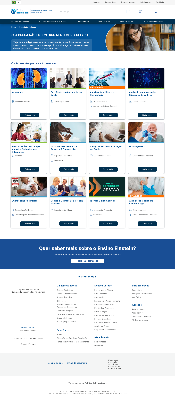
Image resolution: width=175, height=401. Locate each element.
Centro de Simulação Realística (70, 314)
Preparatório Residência (105, 330)
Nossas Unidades (64, 297)
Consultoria (137, 290)
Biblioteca (61, 301)
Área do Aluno (110, 2)
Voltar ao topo (88, 277)
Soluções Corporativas (142, 294)
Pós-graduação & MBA (104, 304)
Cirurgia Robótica (64, 318)
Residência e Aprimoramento (107, 301)
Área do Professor (128, 2)
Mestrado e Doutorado (104, 308)
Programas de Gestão (104, 315)
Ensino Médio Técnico (103, 290)
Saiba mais (30, 115)
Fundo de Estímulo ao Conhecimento (73, 342)
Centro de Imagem (65, 311)
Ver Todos (136, 297)
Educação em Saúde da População (72, 338)
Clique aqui (113, 360)
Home (13, 27)
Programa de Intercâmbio (105, 323)
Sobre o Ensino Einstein (67, 294)
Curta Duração (100, 312)
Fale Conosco (145, 2)
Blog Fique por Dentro (66, 322)
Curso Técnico (100, 294)
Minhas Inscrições (140, 320)
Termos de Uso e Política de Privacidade (87, 383)
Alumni (60, 335)
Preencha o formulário (87, 261)
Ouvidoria (160, 2)
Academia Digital (101, 326)
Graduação (99, 297)
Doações (97, 2)
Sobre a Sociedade (65, 290)
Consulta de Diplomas (141, 317)
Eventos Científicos (102, 319)
